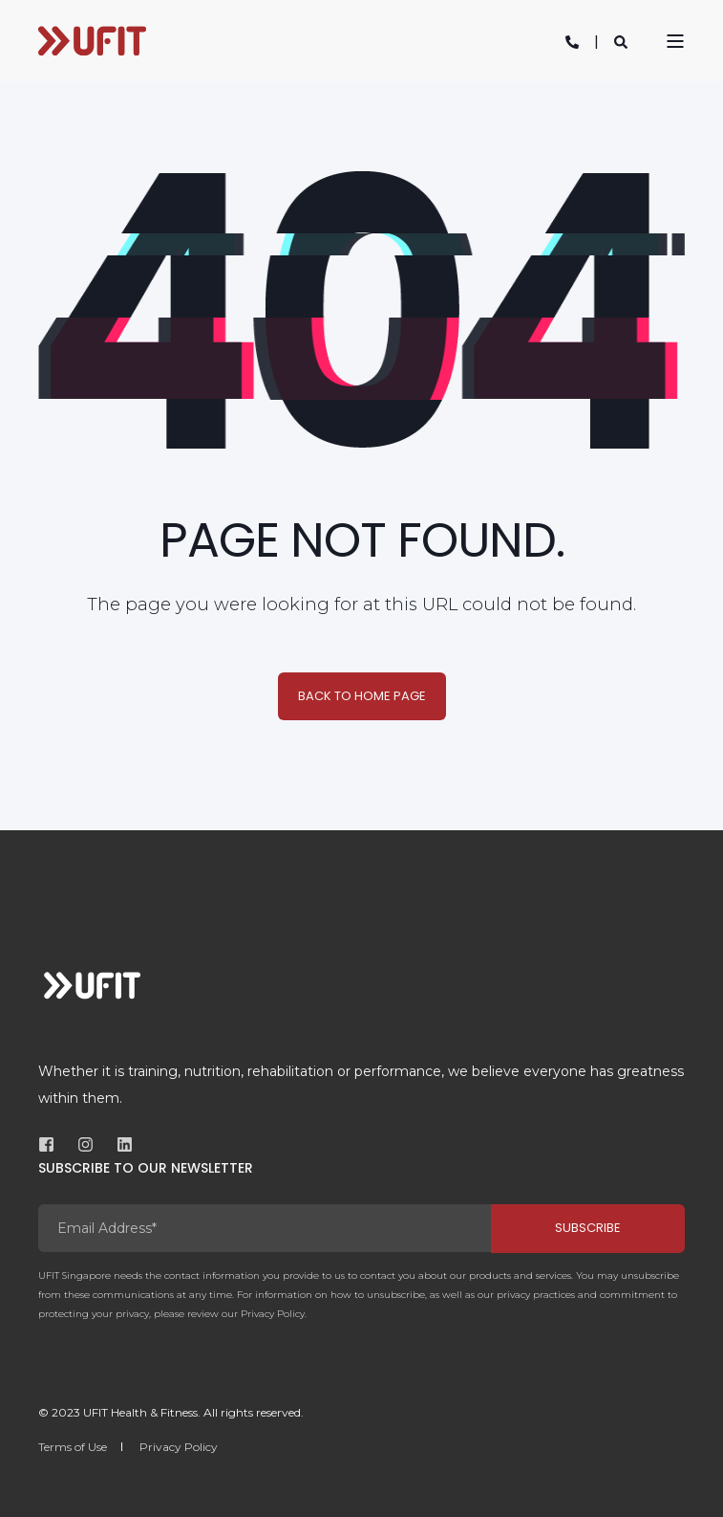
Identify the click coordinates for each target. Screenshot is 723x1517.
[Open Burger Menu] (675, 41)
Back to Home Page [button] (362, 696)
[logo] (92, 985)
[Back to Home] (92, 40)
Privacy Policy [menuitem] (178, 1447)
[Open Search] (620, 41)
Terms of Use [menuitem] (72, 1447)
